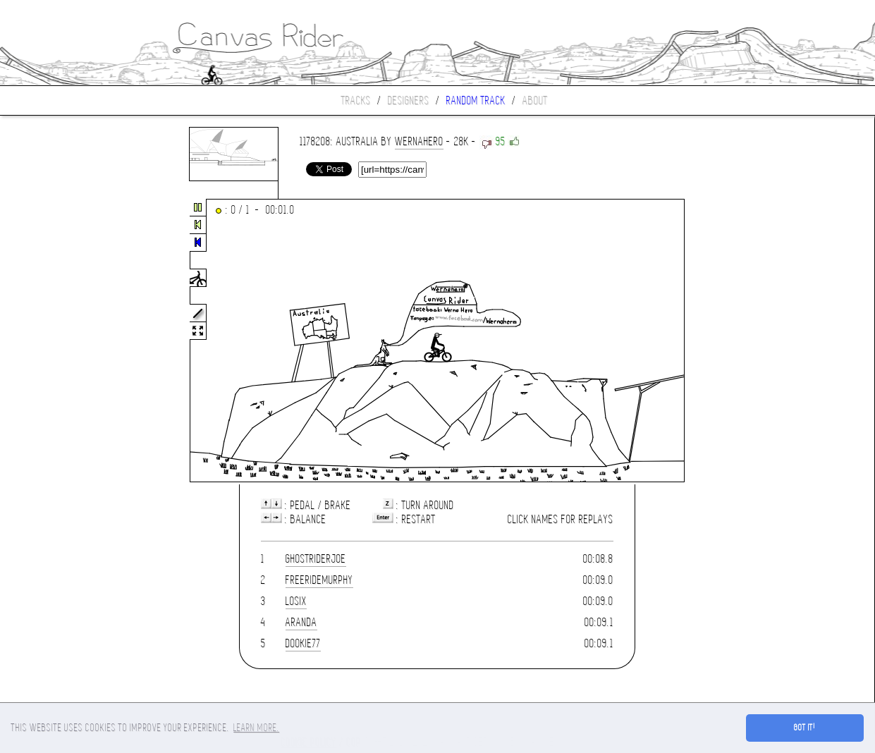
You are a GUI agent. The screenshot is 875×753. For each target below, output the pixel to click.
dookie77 (303, 643)
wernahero (419, 141)
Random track (476, 100)
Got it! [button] (805, 727)
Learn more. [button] (256, 727)
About (535, 100)
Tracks (356, 100)
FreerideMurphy (319, 580)
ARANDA (301, 622)
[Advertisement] (59, 341)
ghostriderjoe (316, 558)
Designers (408, 100)
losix (296, 601)
